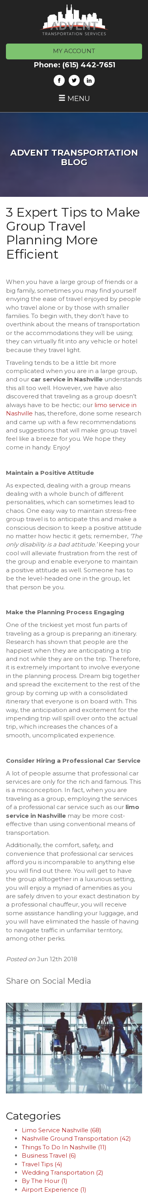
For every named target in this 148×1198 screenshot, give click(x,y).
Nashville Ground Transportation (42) (76, 1138)
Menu (74, 98)
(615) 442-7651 (88, 65)
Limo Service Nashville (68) (61, 1130)
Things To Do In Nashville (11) (64, 1147)
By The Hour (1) (44, 1181)
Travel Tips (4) (42, 1164)
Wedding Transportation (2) (62, 1172)
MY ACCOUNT (74, 51)
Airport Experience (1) (54, 1189)
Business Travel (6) (49, 1155)
